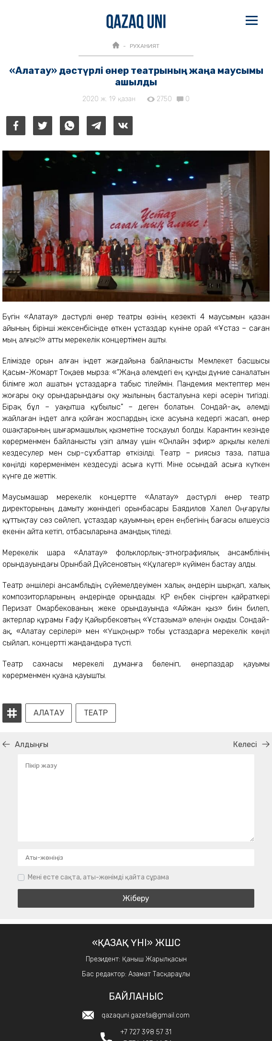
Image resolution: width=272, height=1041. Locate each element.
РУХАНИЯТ (144, 46)
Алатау (49, 713)
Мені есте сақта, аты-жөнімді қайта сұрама (98, 877)
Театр (96, 713)
